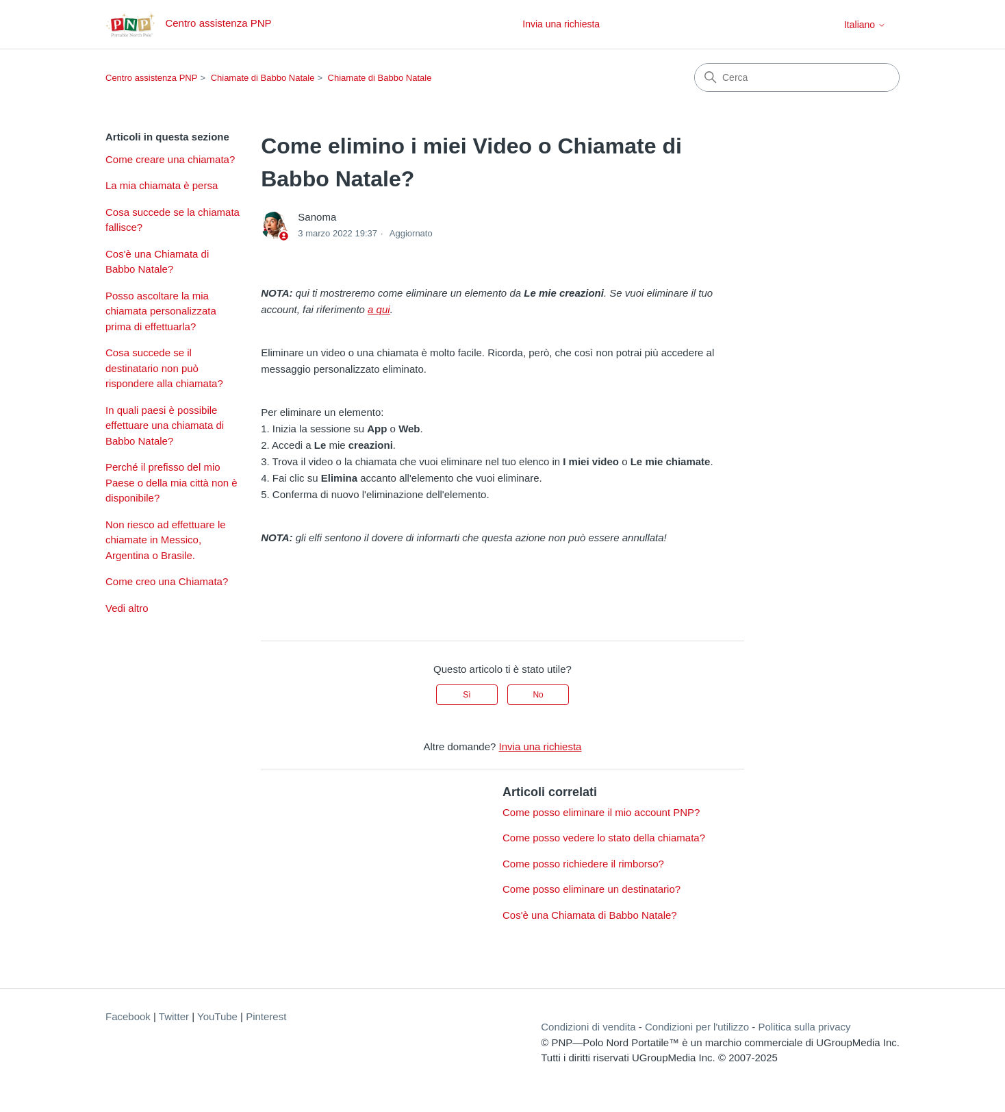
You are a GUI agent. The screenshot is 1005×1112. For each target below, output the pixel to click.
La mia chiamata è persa (161, 185)
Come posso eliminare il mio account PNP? (601, 812)
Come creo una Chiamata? (166, 581)
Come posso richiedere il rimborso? (583, 863)
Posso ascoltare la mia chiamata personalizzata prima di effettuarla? (160, 311)
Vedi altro (127, 608)
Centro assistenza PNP (151, 78)
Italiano (865, 24)
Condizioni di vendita (588, 1027)
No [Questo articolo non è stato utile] (538, 695)
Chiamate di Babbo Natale (263, 78)
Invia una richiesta (561, 23)
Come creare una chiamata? (170, 159)
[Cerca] (797, 77)
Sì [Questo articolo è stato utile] (466, 695)
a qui (379, 309)
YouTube (217, 1016)
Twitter (174, 1016)
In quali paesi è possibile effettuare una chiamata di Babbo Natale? (164, 425)
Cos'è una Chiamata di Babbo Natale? (157, 261)
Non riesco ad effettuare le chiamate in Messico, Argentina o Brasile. (165, 540)
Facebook (128, 1016)
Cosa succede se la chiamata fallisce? (172, 220)
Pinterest (266, 1016)
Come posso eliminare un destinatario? (591, 889)
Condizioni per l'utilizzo (697, 1027)
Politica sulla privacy (804, 1027)
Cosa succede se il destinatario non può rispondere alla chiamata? (164, 368)
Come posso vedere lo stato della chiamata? (603, 837)
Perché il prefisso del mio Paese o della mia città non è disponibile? (171, 482)
